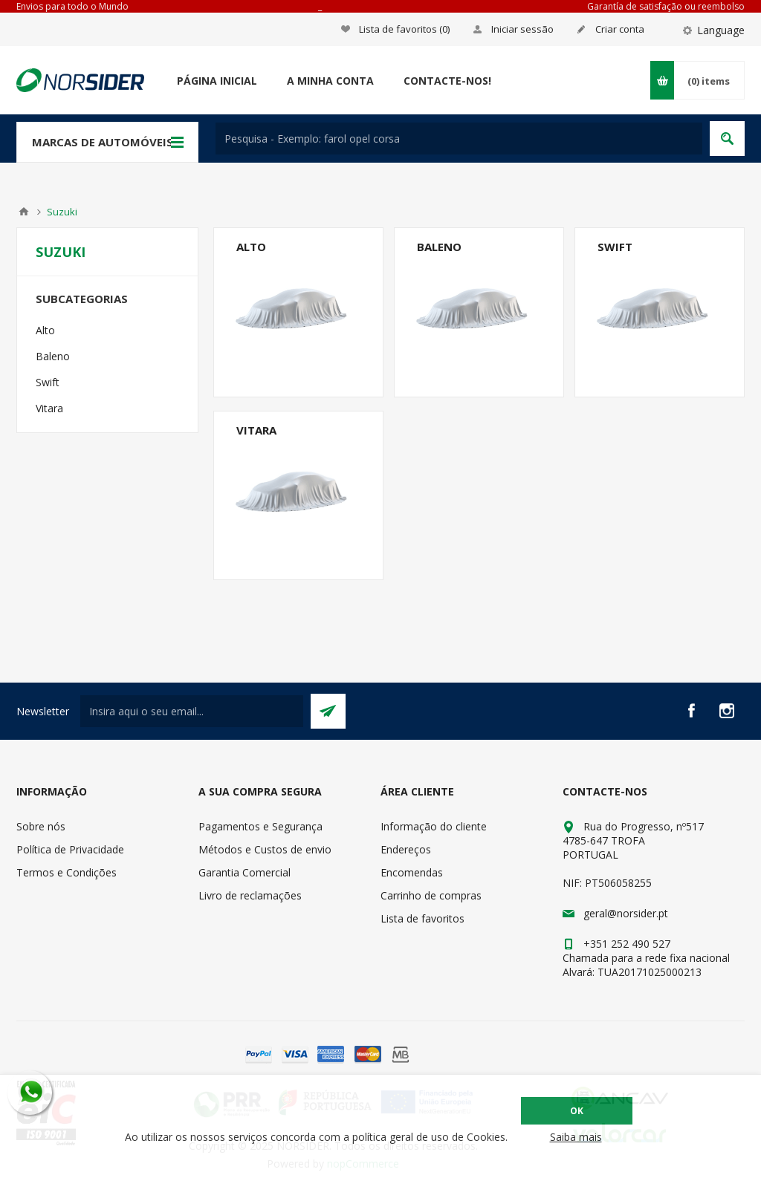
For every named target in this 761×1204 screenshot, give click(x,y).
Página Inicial (217, 81)
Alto (251, 246)
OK (576, 1110)
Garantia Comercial (244, 872)
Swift (615, 246)
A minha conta (330, 81)
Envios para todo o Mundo (72, 6)
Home (23, 212)
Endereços (405, 849)
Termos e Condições (66, 872)
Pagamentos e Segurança (260, 826)
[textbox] (459, 138)
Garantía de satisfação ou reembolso (666, 6)
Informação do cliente (433, 826)
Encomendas (411, 872)
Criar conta (619, 29)
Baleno (439, 246)
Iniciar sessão (522, 29)
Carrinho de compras (431, 895)
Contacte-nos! (447, 81)
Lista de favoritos (422, 918)
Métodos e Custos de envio (264, 849)
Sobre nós (40, 826)
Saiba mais (576, 1137)
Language (721, 30)
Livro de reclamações (250, 895)
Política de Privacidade (70, 849)
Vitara (256, 430)
